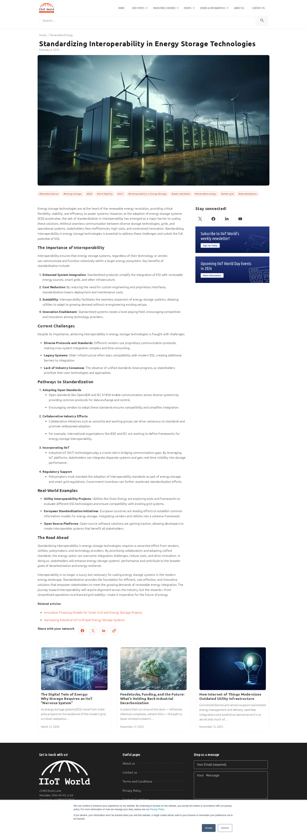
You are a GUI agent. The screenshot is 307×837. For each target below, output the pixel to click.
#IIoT (120, 193)
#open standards (181, 193)
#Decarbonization (49, 193)
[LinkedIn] (226, 219)
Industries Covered (164, 8)
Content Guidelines (136, 800)
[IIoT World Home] (76, 772)
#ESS (89, 193)
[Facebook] (213, 219)
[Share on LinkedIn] (103, 631)
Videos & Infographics (212, 8)
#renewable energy (205, 193)
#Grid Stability (105, 193)
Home (121, 8)
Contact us (258, 8)
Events (187, 8)
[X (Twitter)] (200, 219)
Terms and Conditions (137, 781)
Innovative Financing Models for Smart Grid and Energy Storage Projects (93, 612)
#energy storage (73, 193)
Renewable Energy (61, 35)
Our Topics (138, 8)
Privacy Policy (157, 809)
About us (239, 8)
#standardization (248, 193)
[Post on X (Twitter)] (93, 631)
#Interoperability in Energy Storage (147, 193)
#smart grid (227, 193)
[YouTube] (240, 219)
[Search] (147, 21)
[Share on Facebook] (82, 631)
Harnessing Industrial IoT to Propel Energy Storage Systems (84, 620)
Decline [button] (225, 828)
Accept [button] (208, 828)
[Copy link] (114, 631)
